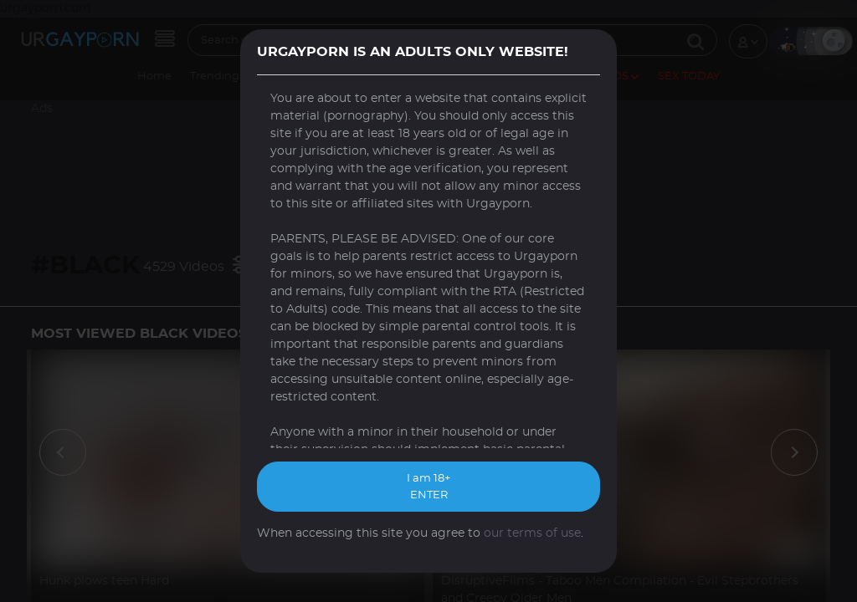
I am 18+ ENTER (428, 487)
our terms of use (532, 533)
